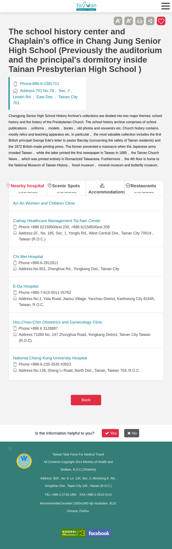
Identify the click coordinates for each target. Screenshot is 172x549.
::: (10, 448)
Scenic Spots (66, 185)
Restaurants (143, 185)
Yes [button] (111, 433)
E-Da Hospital (25, 286)
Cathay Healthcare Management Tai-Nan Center (57, 220)
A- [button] (118, 21)
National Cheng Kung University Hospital (50, 358)
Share (150, 21)
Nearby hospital (27, 185)
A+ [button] (128, 21)
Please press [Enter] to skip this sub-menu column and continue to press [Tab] (107, 21)
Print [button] (139, 21)
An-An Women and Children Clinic (44, 203)
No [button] (132, 433)
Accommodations (106, 191)
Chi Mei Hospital (28, 256)
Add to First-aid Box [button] (161, 21)
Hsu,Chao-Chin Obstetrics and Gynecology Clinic (57, 322)
